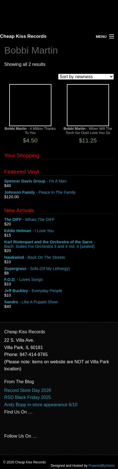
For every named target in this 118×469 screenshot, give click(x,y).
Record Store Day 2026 (27, 390)
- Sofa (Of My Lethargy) (59, 269)
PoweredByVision (101, 466)
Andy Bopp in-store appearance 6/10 (41, 404)
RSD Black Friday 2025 (27, 397)
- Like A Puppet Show (59, 302)
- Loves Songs (59, 280)
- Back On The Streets (59, 257)
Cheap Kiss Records (23, 36)
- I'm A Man (59, 181)
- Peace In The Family (59, 192)
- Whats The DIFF (59, 220)
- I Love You (59, 231)
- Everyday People (59, 291)
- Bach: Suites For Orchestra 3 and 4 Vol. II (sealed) (59, 244)
